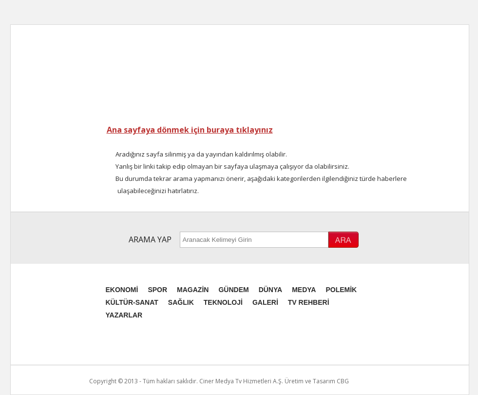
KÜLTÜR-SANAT (132, 302)
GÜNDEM (233, 290)
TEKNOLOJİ (223, 302)
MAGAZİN (193, 290)
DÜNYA (271, 290)
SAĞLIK (181, 302)
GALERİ (265, 302)
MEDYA (304, 290)
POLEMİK (341, 290)
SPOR (157, 290)
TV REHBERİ (308, 302)
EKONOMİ (122, 290)
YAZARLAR (124, 315)
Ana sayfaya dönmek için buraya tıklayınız (190, 129)
